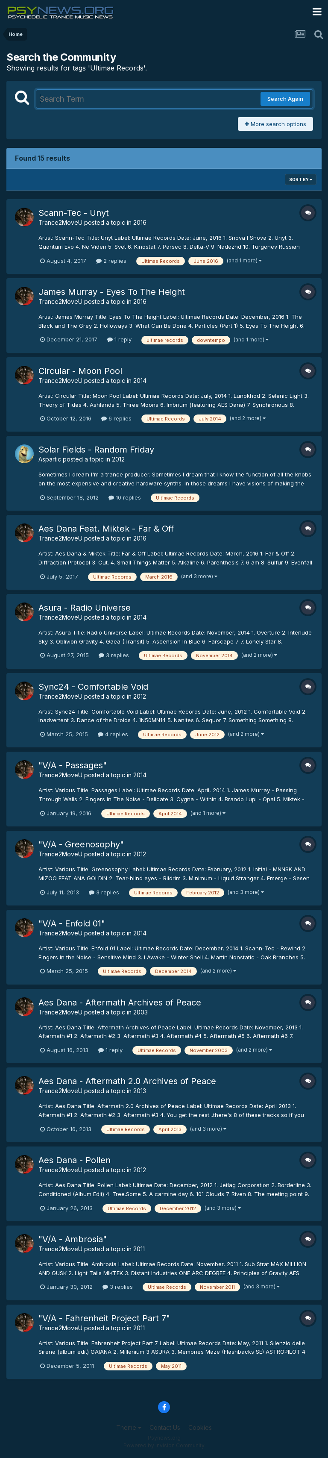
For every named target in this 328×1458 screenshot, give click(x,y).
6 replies (116, 418)
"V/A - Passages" (72, 765)
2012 (118, 459)
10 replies (124, 497)
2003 (140, 1012)
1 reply (119, 339)
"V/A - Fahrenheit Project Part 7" (104, 1318)
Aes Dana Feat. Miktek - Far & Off (106, 528)
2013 (139, 1090)
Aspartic (49, 459)
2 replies (111, 260)
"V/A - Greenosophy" (81, 844)
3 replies (114, 655)
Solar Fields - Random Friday (96, 449)
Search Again (285, 98)
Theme (128, 1427)
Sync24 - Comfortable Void (93, 687)
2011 (139, 1248)
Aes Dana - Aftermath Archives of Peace (119, 1002)
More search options (275, 124)
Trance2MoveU (60, 222)
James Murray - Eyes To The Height (111, 292)
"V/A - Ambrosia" (72, 1239)
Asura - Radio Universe (84, 608)
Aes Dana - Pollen (74, 1160)
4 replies (113, 734)
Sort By (300, 179)
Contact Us (164, 1427)
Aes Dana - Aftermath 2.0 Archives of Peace (127, 1081)
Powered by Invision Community (164, 1445)
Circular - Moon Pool (80, 371)
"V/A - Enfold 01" (71, 923)
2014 (139, 380)
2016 (139, 222)
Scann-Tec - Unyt (73, 213)
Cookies (200, 1427)
